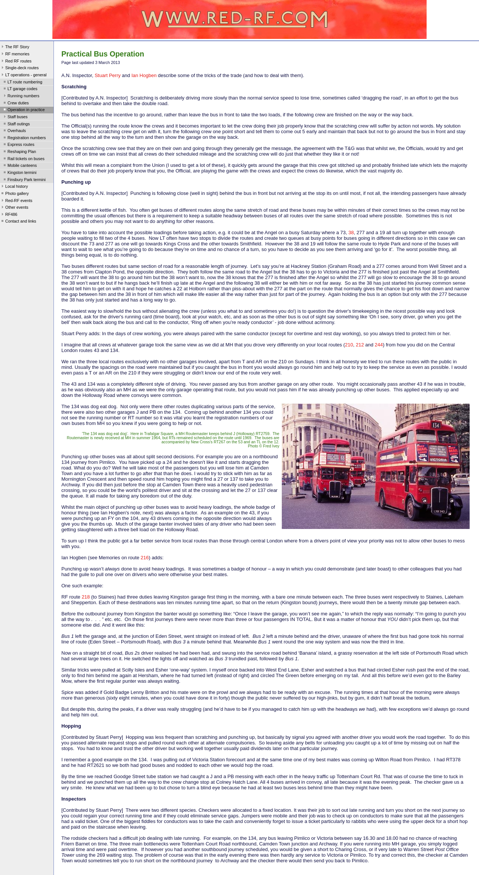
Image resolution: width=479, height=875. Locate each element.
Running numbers (20, 97)
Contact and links (18, 222)
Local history (14, 187)
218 (86, 597)
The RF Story (14, 48)
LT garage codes (19, 89)
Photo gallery (14, 194)
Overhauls (14, 131)
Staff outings (16, 125)
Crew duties (15, 104)
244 (379, 345)
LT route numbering (22, 83)
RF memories (15, 55)
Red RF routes (15, 62)
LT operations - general (23, 76)
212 (360, 345)
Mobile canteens (19, 166)
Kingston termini (19, 173)
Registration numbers (24, 138)
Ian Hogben (143, 75)
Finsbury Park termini (24, 180)
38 (351, 232)
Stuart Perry (107, 75)
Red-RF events (16, 201)
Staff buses (15, 117)
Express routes (18, 145)
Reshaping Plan (19, 152)
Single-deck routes (19, 68)
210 (349, 345)
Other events (14, 208)
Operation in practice (23, 110)
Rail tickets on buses (23, 159)
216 (145, 557)
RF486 (8, 215)
